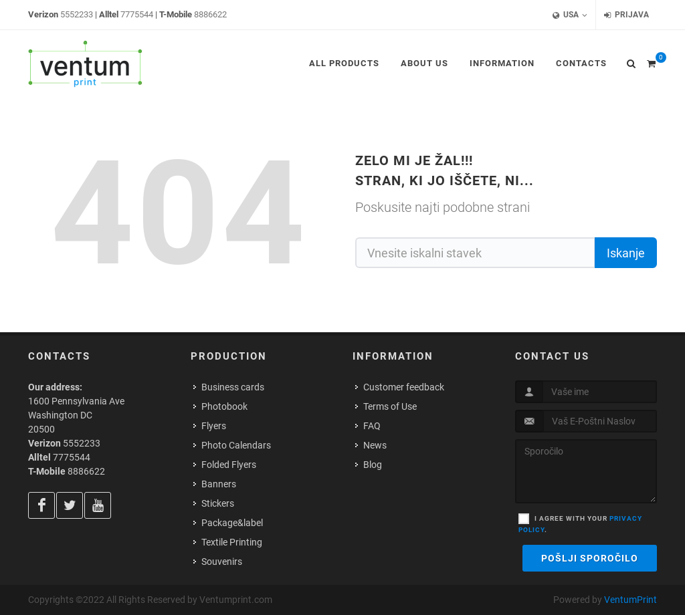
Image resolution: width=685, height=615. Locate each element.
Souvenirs (221, 561)
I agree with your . (580, 524)
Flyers (213, 425)
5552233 (76, 14)
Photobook (224, 406)
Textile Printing (231, 542)
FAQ (372, 425)
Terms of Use (390, 406)
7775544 (136, 14)
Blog (372, 464)
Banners (218, 484)
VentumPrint (630, 599)
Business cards (232, 387)
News (375, 445)
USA (570, 15)
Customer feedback (403, 387)
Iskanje (626, 253)
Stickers (217, 503)
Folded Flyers (228, 464)
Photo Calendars (236, 445)
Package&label (232, 522)
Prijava (626, 15)
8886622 (210, 14)
